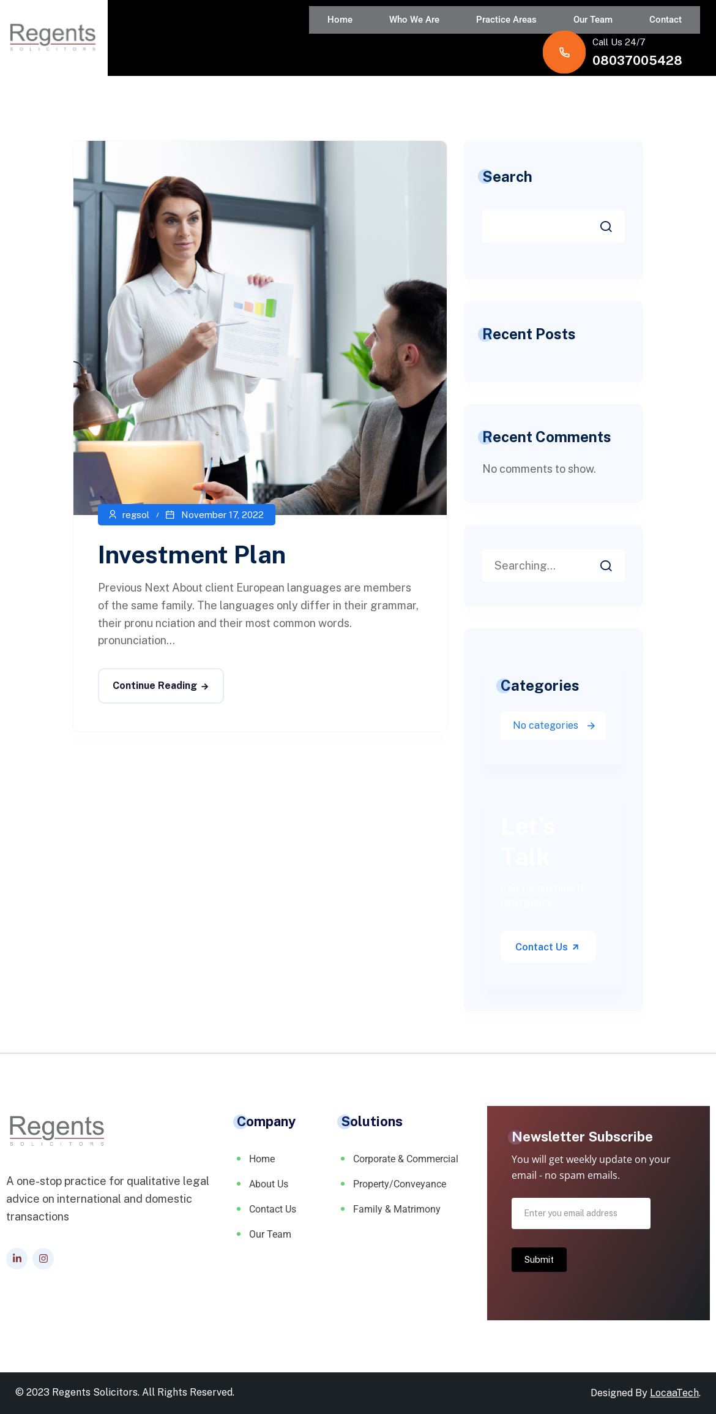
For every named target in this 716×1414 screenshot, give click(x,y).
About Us (268, 1184)
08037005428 (637, 42)
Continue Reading (155, 685)
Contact (489, 33)
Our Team (429, 33)
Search (507, 176)
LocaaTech (674, 1393)
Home (212, 33)
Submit (539, 1259)
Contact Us (547, 947)
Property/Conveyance (399, 1184)
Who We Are (275, 33)
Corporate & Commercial (405, 1159)
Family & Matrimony (397, 1209)
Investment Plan (192, 554)
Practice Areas (354, 33)
